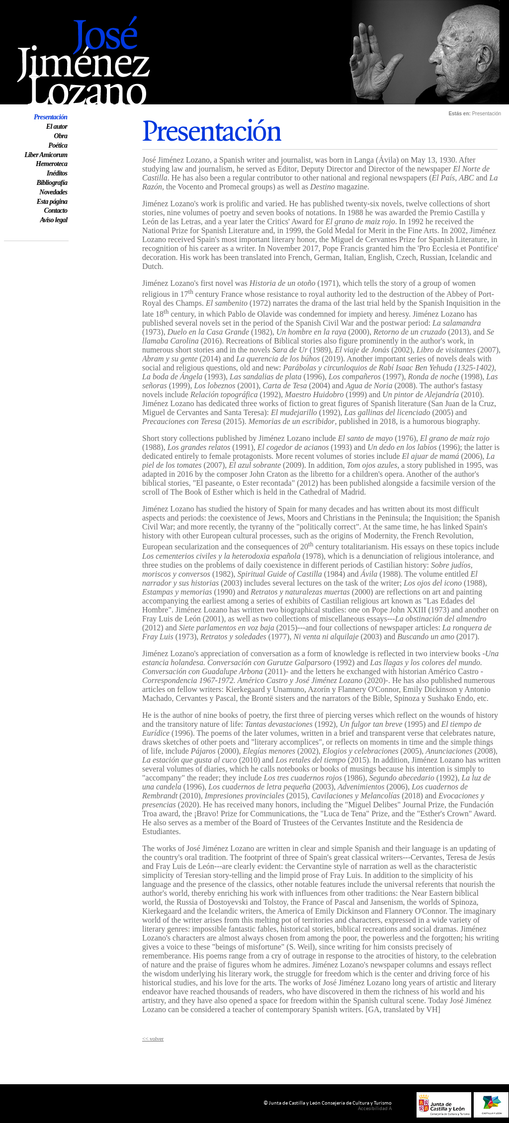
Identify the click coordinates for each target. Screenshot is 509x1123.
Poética (57, 145)
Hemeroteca (51, 164)
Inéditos (57, 173)
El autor (57, 126)
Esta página (52, 201)
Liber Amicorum (45, 155)
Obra (60, 136)
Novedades (53, 192)
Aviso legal (53, 220)
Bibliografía (51, 182)
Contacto (56, 210)
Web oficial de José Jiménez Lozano (61, 4)
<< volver (153, 1038)
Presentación (50, 117)
